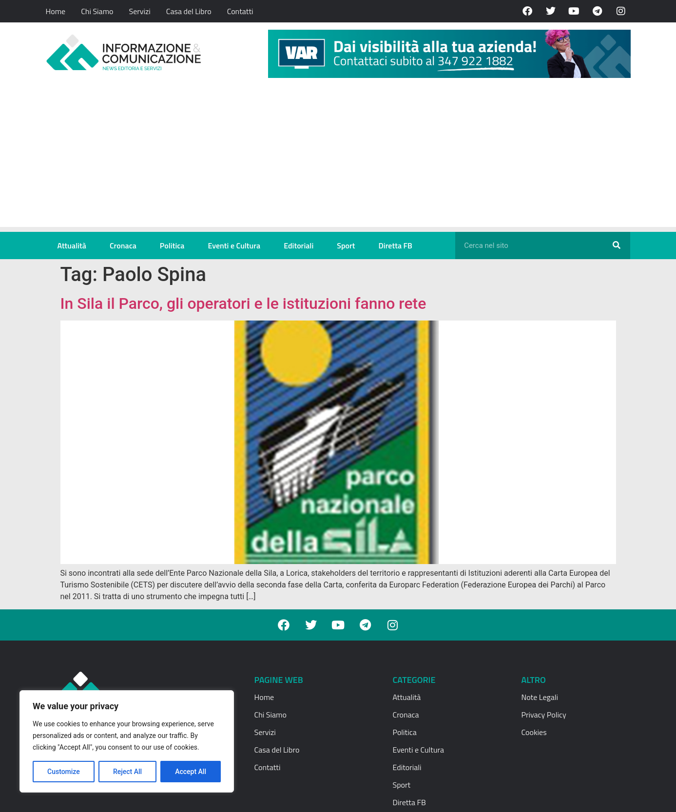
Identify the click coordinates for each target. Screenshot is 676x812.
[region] (126, 741)
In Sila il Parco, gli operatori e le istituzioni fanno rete (243, 303)
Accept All (190, 771)
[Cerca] (616, 245)
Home (56, 11)
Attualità (72, 245)
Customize (63, 771)
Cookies (534, 732)
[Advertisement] (338, 159)
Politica (172, 245)
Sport (346, 245)
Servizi (139, 11)
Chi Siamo (97, 11)
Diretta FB (395, 245)
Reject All (127, 771)
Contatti (240, 11)
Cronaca (123, 245)
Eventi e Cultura (234, 245)
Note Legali (539, 697)
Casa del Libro (189, 11)
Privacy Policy (543, 714)
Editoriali (298, 245)
